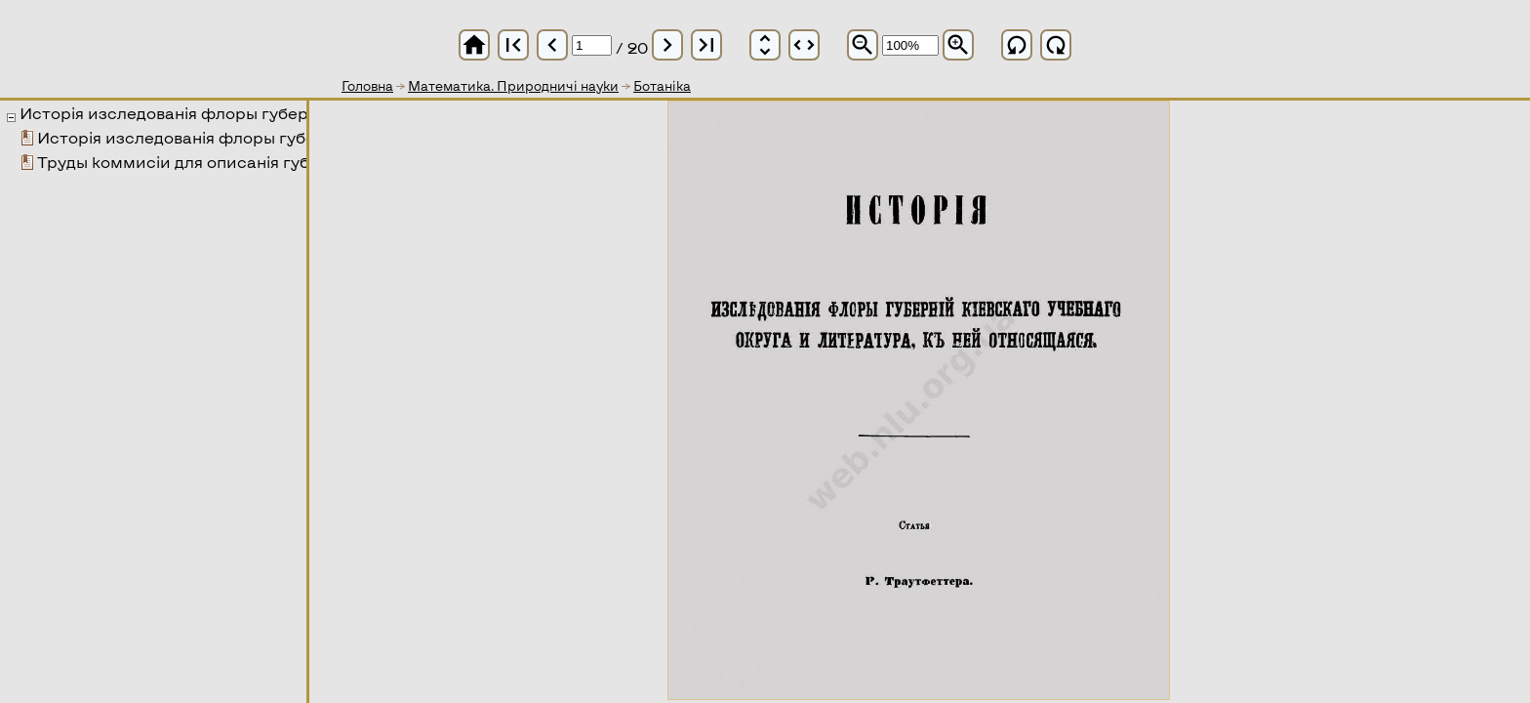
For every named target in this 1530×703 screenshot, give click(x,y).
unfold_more (765, 45)
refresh (1016, 45)
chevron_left (552, 45)
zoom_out (862, 45)
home (474, 45)
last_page (706, 45)
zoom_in (958, 45)
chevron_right (667, 45)
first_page (513, 45)
